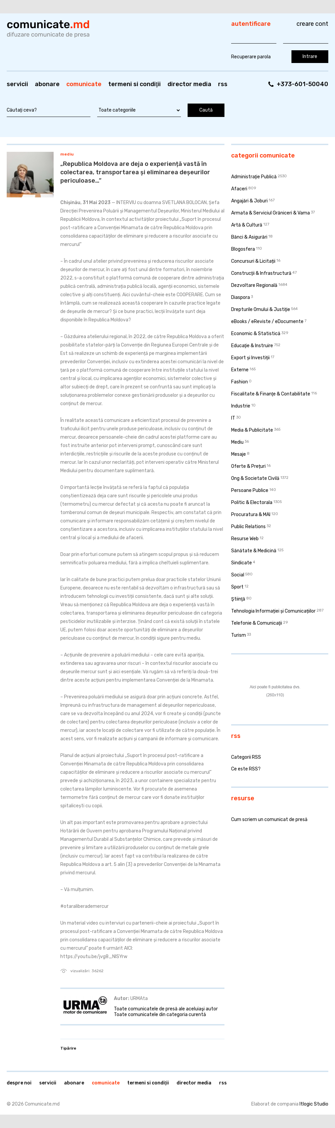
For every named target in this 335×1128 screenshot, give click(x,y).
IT (233, 418)
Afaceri (239, 189)
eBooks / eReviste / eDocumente (267, 321)
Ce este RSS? (246, 769)
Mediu (67, 154)
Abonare (47, 84)
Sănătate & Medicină (253, 551)
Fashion (239, 382)
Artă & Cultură (246, 225)
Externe (240, 370)
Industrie (240, 406)
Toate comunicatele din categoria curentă (160, 1014)
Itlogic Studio (313, 1104)
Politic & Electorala (251, 502)
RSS (222, 84)
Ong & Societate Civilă (255, 478)
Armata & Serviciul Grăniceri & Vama (270, 213)
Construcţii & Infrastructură (261, 273)
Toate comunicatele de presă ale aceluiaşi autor (166, 1009)
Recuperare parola (251, 57)
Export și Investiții (250, 358)
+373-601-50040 (302, 84)
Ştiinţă (238, 599)
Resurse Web (245, 539)
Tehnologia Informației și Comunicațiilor (273, 611)
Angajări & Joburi (249, 201)
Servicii (17, 84)
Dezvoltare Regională (254, 285)
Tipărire (68, 1048)
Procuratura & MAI (250, 514)
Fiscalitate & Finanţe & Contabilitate (270, 394)
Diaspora (240, 297)
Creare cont (312, 23)
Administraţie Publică (254, 177)
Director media (189, 84)
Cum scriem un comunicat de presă (269, 819)
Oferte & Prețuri (248, 466)
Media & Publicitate (252, 430)
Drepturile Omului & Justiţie (260, 309)
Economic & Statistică (255, 333)
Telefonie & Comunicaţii (256, 623)
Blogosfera (243, 249)
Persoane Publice (249, 490)
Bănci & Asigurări (249, 237)
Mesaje (238, 454)
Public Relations (248, 526)
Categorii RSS (246, 757)
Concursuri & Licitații (253, 261)
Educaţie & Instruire (252, 346)
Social (237, 575)
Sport (237, 587)
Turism (238, 635)
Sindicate (241, 563)
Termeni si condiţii (134, 84)
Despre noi (19, 1083)
